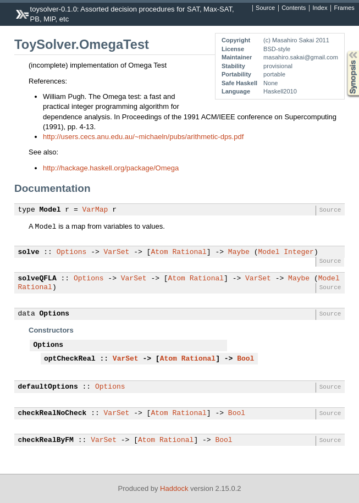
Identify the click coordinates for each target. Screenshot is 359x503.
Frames (344, 8)
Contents (293, 8)
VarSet (117, 252)
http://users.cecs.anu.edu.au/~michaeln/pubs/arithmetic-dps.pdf (143, 136)
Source (265, 8)
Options (72, 252)
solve (29, 252)
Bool (245, 359)
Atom (159, 252)
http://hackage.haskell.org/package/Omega (111, 168)
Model (50, 210)
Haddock (174, 488)
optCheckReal (70, 359)
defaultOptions (48, 387)
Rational (189, 252)
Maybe (239, 252)
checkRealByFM (46, 440)
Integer (299, 252)
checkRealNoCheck (52, 413)
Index (319, 8)
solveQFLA (37, 279)
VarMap (95, 210)
